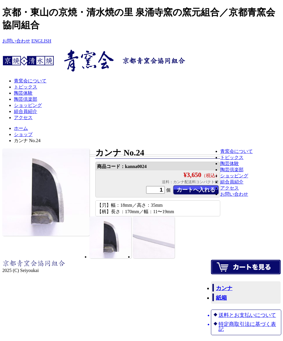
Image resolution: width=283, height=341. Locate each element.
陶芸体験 (23, 93)
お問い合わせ (16, 40)
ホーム (21, 128)
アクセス (23, 117)
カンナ (224, 288)
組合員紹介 (25, 111)
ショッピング (28, 105)
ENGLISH (41, 40)
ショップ (23, 134)
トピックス (25, 86)
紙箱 (221, 298)
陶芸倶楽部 (25, 99)
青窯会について (30, 80)
